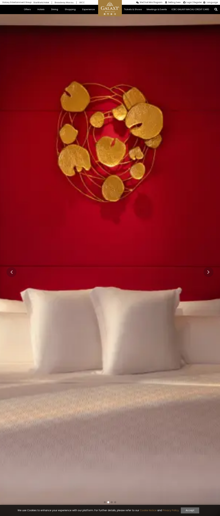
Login (189, 2)
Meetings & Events (157, 9)
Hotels (41, 9)
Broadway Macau (64, 2)
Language (212, 3)
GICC (82, 2)
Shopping (70, 9)
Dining (54, 9)
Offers (27, 9)
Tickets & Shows (133, 9)
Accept (190, 510)
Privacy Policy (171, 510)
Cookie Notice (148, 510)
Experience (88, 9)
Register (198, 2)
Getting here (174, 2)
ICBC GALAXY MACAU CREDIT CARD (190, 9)
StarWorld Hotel (41, 2)
